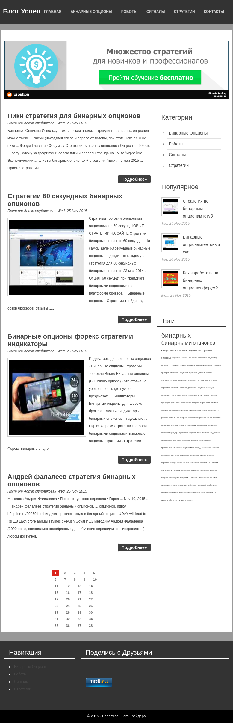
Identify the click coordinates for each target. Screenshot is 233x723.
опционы (168, 350)
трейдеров (165, 403)
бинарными (176, 343)
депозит (201, 373)
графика (164, 478)
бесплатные (205, 463)
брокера (183, 388)
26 (91, 606)
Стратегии (184, 12)
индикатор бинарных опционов (193, 455)
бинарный (186, 440)
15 (56, 592)
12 (68, 586)
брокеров (165, 373)
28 (68, 612)
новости (214, 463)
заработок (193, 373)
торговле (217, 365)
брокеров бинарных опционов (199, 365)
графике (183, 418)
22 (91, 599)
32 (68, 619)
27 (56, 612)
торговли (207, 350)
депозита (216, 418)
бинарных (176, 335)
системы (210, 455)
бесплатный (206, 448)
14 (91, 586)
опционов (204, 343)
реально (194, 440)
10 (95, 579)
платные (205, 433)
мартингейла (186, 403)
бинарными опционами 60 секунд (186, 448)
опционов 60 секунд (206, 388)
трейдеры (191, 492)
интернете (185, 470)
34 (91, 619)
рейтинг (164, 418)
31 (56, 619)
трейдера (174, 433)
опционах (193, 358)
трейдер (164, 410)
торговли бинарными (178, 380)
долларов (177, 440)
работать (184, 358)
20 (68, 599)
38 (91, 625)
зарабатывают (195, 433)
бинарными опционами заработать (184, 463)
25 (79, 606)
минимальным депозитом (199, 410)
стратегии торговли (178, 492)
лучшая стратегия (185, 500)
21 (79, 599)
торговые (165, 380)
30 (91, 612)
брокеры (209, 373)
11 (56, 586)
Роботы (129, 12)
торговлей (201, 485)
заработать (202, 358)
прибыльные (166, 440)
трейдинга (201, 492)
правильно (183, 433)
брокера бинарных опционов (200, 418)
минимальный (205, 440)
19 (56, 599)
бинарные (166, 358)
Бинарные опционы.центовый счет (201, 244)
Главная (52, 12)
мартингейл (205, 403)
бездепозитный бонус (170, 455)
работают (192, 485)
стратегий (204, 380)
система (174, 425)
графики (195, 403)
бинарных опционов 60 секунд (174, 395)
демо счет (175, 403)
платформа (174, 478)
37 (79, 625)
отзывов (216, 448)
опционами (194, 350)
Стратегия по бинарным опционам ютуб (198, 208)
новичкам (194, 478)
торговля (176, 358)
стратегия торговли (179, 485)
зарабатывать (193, 395)
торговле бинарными (187, 425)
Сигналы (155, 12)
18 (91, 592)
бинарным (165, 425)
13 (79, 586)
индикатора (202, 425)
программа (165, 485)
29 (79, 612)
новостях (215, 410)
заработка (165, 388)
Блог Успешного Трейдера (124, 716)
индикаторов (193, 380)
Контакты (214, 12)
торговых (213, 380)
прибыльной (166, 448)
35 (56, 625)
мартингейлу (166, 470)
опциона (214, 403)
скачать (183, 365)
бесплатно (204, 395)
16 (68, 592)
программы (184, 478)
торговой (176, 470)
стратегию (174, 373)
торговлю (165, 463)
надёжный (195, 470)
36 (68, 625)
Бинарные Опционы (91, 12)
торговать (175, 388)
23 (56, 606)
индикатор (165, 365)
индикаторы (213, 358)
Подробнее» (134, 179)
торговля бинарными (208, 478)
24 (68, 606)
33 (79, 619)
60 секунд (175, 365)
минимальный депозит (178, 410)
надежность (215, 433)
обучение (173, 500)
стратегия (181, 350)
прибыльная (174, 418)
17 (79, 592)
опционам (184, 373)
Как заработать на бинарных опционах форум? (200, 280)
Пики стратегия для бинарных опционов (73, 116)
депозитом (192, 388)
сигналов (213, 395)
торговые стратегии (208, 470)
